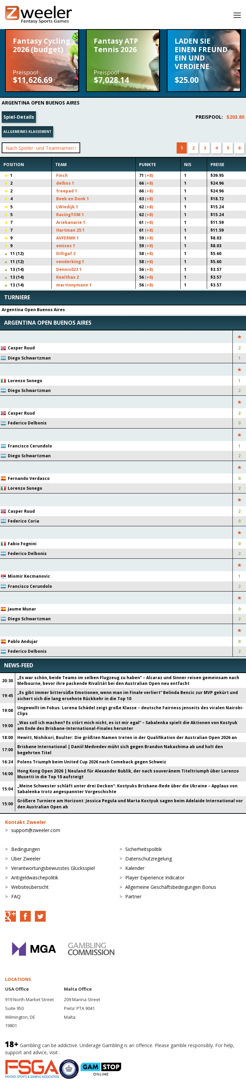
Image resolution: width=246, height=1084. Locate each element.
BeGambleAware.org (84, 1052)
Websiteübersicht (30, 887)
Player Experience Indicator (154, 877)
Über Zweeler (26, 858)
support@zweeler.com (35, 830)
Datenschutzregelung (148, 858)
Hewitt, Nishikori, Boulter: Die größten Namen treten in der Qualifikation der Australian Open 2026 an (127, 737)
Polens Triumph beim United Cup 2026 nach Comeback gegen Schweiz (91, 762)
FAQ (16, 896)
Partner (133, 896)
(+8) (149, 175)
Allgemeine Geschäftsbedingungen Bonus (170, 887)
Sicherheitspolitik (143, 849)
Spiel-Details (18, 117)
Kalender (134, 868)
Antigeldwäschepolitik (34, 877)
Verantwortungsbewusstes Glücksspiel (53, 868)
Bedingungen (25, 849)
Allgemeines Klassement (27, 131)
